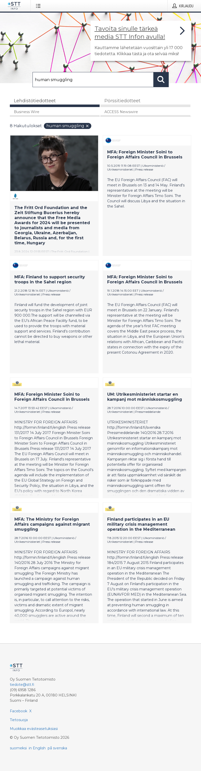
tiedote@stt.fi (22, 684)
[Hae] (93, 79)
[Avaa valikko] (39, 6)
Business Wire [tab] (26, 112)
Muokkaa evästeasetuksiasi (34, 728)
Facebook (18, 711)
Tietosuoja (19, 720)
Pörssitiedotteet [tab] (122, 101)
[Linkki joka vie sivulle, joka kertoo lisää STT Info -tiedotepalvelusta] (141, 41)
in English (37, 748)
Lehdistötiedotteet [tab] (35, 101)
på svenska (57, 748)
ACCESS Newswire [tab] (121, 112)
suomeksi (18, 748)
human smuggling (67, 125)
